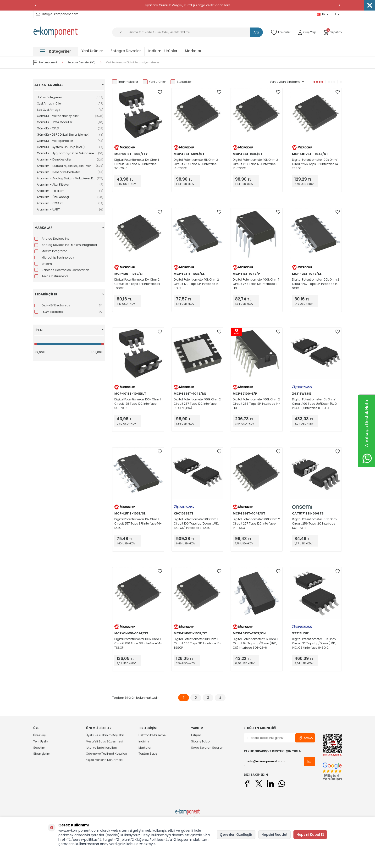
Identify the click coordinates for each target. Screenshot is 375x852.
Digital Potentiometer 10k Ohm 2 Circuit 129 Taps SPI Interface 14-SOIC (197, 283)
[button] (35, 5)
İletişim (196, 735)
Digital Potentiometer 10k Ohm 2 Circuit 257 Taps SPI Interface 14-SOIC (138, 523)
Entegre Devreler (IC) (81, 62)
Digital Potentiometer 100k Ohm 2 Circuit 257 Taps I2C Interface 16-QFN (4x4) (197, 403)
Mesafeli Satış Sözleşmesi (104, 741)
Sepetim (39, 748)
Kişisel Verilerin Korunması (104, 760)
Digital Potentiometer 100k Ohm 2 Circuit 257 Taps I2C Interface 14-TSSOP (256, 523)
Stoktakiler (181, 81)
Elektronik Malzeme (151, 735)
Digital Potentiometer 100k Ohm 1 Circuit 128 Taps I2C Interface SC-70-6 (137, 403)
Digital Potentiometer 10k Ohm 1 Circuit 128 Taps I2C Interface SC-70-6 (136, 164)
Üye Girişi (39, 735)
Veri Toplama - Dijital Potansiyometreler (132, 62)
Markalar (193, 50)
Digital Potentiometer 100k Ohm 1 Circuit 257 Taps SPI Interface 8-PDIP (256, 283)
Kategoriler (55, 51)
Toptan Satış (147, 754)
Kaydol (305, 738)
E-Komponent (45, 62)
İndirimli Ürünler (162, 50)
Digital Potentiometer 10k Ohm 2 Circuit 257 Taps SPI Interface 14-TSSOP (138, 283)
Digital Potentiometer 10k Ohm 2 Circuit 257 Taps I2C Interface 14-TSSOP (255, 164)
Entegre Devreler (125, 50)
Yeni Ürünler (92, 50)
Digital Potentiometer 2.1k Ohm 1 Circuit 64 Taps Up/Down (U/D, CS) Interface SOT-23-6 (255, 643)
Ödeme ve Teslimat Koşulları (106, 754)
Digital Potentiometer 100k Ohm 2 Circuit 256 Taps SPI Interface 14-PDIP (256, 403)
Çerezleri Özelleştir (236, 834)
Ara (256, 32)
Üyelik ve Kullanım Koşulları (105, 735)
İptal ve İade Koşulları (101, 748)
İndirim (143, 741)
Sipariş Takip (200, 741)
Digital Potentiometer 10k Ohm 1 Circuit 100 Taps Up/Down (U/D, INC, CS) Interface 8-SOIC (314, 403)
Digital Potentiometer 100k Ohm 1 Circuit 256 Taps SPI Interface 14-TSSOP (316, 164)
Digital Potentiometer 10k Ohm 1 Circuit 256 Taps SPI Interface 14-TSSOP (197, 643)
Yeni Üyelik (40, 741)
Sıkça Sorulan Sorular (207, 748)
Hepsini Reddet (274, 834)
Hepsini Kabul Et (310, 834)
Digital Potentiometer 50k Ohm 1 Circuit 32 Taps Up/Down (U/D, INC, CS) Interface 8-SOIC (314, 643)
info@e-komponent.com (57, 14)
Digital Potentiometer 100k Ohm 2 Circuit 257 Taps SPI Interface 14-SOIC (315, 283)
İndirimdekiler (125, 81)
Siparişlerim (41, 754)
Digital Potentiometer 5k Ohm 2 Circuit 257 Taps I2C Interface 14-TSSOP (196, 164)
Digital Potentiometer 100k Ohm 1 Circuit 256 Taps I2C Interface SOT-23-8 (315, 523)
